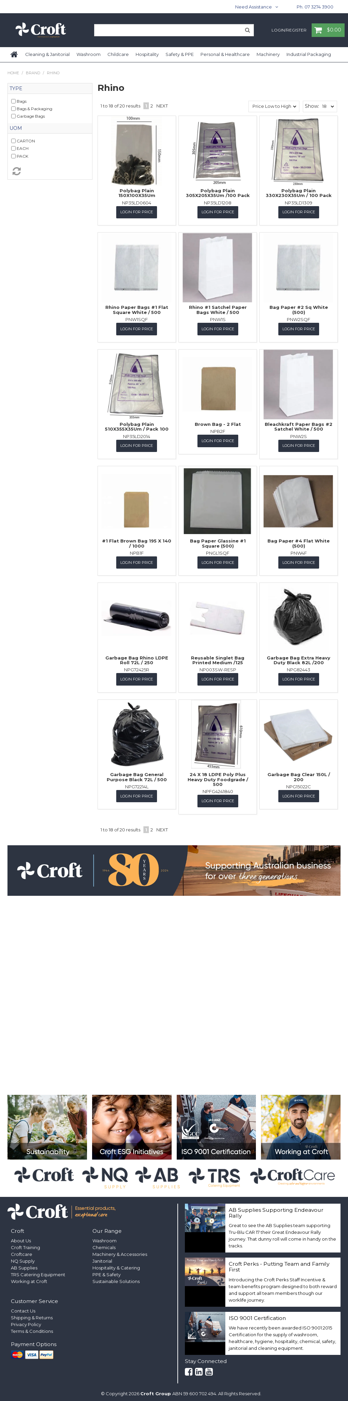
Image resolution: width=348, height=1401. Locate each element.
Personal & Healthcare (225, 54)
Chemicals (104, 1244)
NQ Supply (23, 1258)
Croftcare (21, 1251)
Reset (50, 171)
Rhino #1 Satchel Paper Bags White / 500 (218, 309)
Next (162, 105)
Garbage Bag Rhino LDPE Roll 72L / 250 (136, 658)
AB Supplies (24, 1265)
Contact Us (23, 1308)
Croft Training (25, 1244)
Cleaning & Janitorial (47, 54)
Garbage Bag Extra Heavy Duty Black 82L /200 (298, 658)
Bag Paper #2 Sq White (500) (298, 309)
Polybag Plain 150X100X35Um (136, 193)
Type (16, 88)
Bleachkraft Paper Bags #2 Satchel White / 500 (298, 425)
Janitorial (102, 1258)
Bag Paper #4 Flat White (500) (298, 542)
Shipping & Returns (32, 1315)
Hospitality (147, 54)
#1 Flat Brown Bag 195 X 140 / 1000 (136, 542)
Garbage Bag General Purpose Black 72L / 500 (137, 774)
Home (14, 54)
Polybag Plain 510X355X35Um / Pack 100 (137, 425)
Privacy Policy (26, 1321)
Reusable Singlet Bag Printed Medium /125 (217, 658)
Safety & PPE (180, 54)
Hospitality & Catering (116, 1265)
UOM (16, 128)
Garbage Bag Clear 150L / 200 (298, 774)
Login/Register (289, 30)
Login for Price (136, 212)
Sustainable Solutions (116, 1278)
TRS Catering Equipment (38, 1272)
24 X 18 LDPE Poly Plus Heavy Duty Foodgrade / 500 (218, 777)
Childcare (118, 54)
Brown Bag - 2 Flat (218, 423)
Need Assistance (253, 6)
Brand (33, 73)
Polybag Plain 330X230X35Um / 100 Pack (299, 193)
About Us (21, 1238)
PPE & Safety (106, 1272)
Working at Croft (29, 1278)
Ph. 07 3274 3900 (315, 6)
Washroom (88, 54)
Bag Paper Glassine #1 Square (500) (218, 542)
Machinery (268, 54)
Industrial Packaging (308, 54)
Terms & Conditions (32, 1328)
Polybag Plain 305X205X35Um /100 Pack (218, 193)
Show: (312, 106)
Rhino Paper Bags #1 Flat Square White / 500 (136, 309)
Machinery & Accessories (119, 1251)
